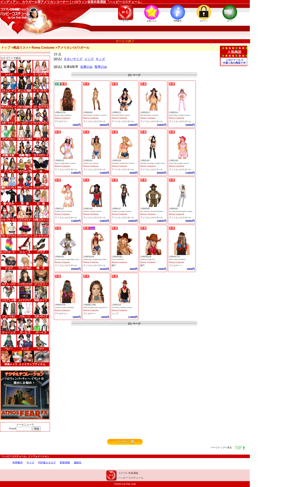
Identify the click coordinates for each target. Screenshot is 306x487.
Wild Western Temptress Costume (95, 115)
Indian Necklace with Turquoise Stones (96, 307)
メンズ (89, 59)
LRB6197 (116, 208)
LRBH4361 (117, 256)
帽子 (114, 265)
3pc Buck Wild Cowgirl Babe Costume (68, 259)
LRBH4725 (60, 304)
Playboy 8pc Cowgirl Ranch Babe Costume (98, 259)
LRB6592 (59, 256)
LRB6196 (88, 208)
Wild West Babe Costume (121, 115)
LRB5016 (88, 160)
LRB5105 (145, 160)
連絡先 (77, 462)
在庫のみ (86, 66)
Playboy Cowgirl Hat (148, 259)
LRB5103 (116, 304)
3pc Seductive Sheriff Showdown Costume (155, 211)
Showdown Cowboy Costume (122, 307)
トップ (5, 47)
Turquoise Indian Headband (64, 307)
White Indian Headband (177, 259)
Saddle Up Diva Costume (63, 211)
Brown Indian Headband (63, 115)
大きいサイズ (73, 59)
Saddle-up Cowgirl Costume (121, 211)
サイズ (30, 462)
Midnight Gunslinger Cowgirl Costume (154, 163)
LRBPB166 (146, 256)
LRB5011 (116, 112)
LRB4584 (88, 112)
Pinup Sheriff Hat (118, 259)
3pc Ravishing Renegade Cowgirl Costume (184, 211)
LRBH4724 (174, 256)
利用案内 (17, 462)
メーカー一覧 (125, 441)
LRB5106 (173, 160)
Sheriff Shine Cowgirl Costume (179, 115)
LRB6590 (145, 208)
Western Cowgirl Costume (92, 211)
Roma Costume (43, 47)
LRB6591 (173, 208)
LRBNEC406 (89, 304)
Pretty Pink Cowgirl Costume (179, 163)
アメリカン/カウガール (94, 121)
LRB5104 (116, 160)
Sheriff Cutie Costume (91, 163)
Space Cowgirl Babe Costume (65, 163)
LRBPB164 (88, 256)
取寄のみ (101, 66)
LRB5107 (59, 208)
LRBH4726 (60, 112)
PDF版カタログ (47, 462)
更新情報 (65, 462)
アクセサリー (61, 121)
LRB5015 (59, 160)
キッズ (100, 59)
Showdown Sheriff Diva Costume (123, 163)
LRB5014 (173, 112)
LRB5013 (145, 112)
